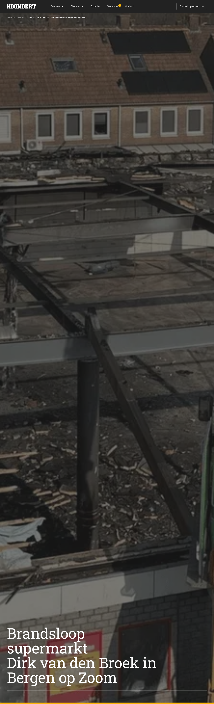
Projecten (20, 17)
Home (9, 17)
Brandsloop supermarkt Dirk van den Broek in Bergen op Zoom (57, 17)
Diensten (75, 6)
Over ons (55, 6)
